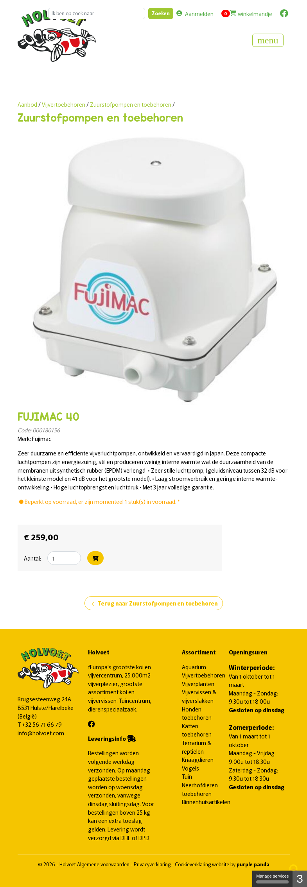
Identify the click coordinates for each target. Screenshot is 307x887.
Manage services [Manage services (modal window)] (272, 878)
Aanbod (27, 104)
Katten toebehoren (197, 730)
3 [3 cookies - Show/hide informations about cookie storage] (299, 878)
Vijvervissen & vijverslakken (199, 696)
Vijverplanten (198, 683)
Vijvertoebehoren (64, 104)
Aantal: (32, 558)
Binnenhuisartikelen (206, 801)
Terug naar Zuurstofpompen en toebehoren (154, 603)
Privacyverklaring (153, 864)
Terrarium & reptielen (196, 746)
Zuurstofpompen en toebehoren (130, 104)
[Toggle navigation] (267, 40)
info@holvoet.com (41, 733)
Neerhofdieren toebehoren (200, 789)
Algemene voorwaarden (104, 864)
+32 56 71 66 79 (42, 724)
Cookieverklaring (193, 864)
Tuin (187, 776)
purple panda (253, 864)
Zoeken (161, 13)
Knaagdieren (198, 759)
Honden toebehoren (197, 713)
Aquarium (194, 667)
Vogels (190, 768)
